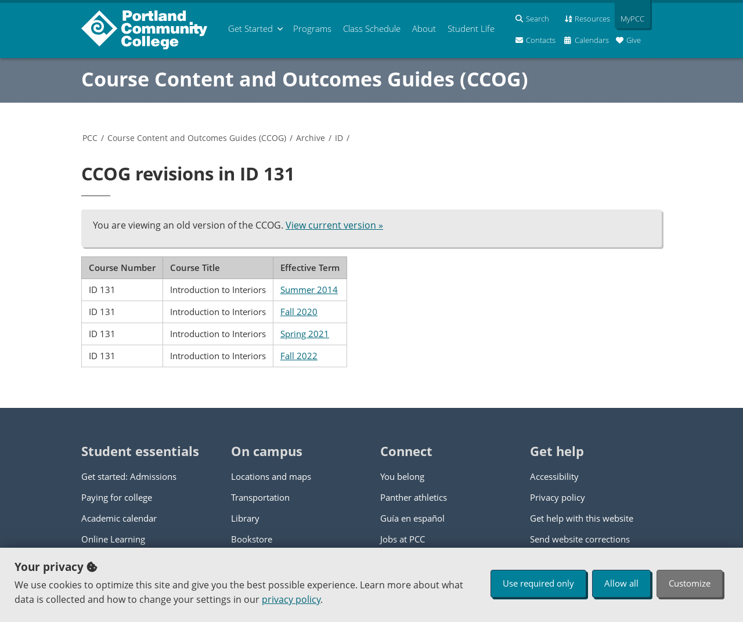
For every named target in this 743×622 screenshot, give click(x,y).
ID (339, 137)
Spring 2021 (304, 333)
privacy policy (291, 599)
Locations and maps (271, 476)
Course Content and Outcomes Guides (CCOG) (304, 79)
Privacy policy (557, 497)
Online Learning (113, 539)
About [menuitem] (424, 28)
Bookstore (251, 539)
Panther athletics (413, 497)
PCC (90, 137)
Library (245, 518)
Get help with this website (581, 518)
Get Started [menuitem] (250, 28)
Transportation (260, 497)
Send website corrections (580, 539)
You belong (402, 476)
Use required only (538, 583)
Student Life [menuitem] (471, 28)
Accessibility (554, 476)
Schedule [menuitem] (372, 28)
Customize (689, 583)
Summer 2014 (309, 289)
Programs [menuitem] (312, 28)
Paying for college (116, 497)
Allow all (621, 583)
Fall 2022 (299, 355)
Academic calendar (119, 518)
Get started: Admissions (128, 476)
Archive (310, 137)
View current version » (334, 225)
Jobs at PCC (402, 539)
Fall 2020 (299, 311)
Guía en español (412, 518)
